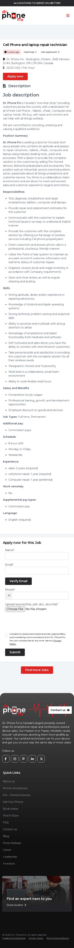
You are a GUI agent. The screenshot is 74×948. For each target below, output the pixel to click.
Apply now (15, 76)
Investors (9, 863)
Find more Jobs (37, 670)
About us (9, 781)
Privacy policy (36, 938)
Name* (9, 550)
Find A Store (11, 815)
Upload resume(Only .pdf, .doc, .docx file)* (31, 604)
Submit (15, 652)
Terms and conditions (57, 938)
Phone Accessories (15, 788)
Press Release (12, 843)
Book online (10, 808)
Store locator (17, 905)
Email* (9, 564)
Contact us (60, 710)
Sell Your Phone (13, 802)
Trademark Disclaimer (14, 938)
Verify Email (18, 581)
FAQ (6, 822)
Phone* (10, 589)
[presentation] (33, 622)
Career (7, 850)
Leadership (10, 856)
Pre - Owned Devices (16, 795)
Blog (6, 836)
